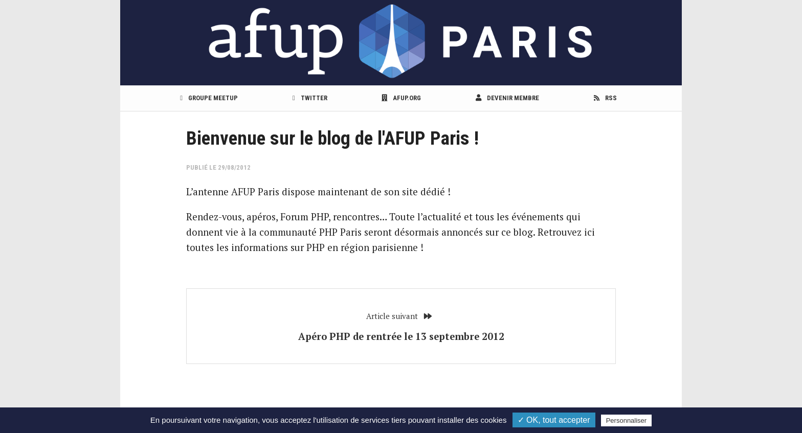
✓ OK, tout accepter (554, 420)
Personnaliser (626, 420)
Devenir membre (507, 98)
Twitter (310, 98)
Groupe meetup (209, 98)
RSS (605, 98)
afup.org (401, 98)
